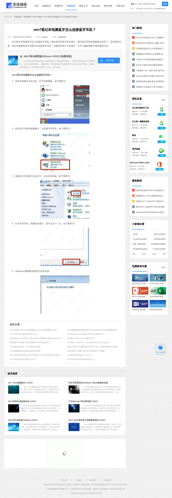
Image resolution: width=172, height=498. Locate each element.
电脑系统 (46, 6)
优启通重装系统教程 (158, 244)
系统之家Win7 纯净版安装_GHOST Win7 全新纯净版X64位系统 (92, 347)
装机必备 (95, 6)
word (143, 254)
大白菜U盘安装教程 (140, 239)
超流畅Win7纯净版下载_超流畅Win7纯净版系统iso (30, 342)
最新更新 (108, 6)
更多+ (164, 100)
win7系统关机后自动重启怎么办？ (23, 359)
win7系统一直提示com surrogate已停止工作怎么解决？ (89, 342)
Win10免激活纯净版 (159, 8)
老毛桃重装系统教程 (140, 249)
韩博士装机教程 (160, 234)
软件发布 (64, 480)
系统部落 (62, 37)
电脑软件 (58, 6)
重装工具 (83, 6)
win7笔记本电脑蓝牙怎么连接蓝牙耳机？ (61, 17)
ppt (134, 254)
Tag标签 (79, 480)
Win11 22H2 (148, 8)
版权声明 (93, 480)
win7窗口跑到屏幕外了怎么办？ (79, 355)
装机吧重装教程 (160, 239)
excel (154, 254)
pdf (164, 254)
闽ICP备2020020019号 (93, 493)
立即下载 (109, 60)
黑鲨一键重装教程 (139, 244)
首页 (36, 6)
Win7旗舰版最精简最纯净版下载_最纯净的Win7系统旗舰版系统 (92, 330)
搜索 (165, 4)
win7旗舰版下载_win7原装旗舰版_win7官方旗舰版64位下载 (33, 330)
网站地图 (107, 480)
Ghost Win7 (139, 8)
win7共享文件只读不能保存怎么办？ (24, 334)
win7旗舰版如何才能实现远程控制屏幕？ (26, 351)
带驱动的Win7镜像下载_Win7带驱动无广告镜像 (86, 351)
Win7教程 (38, 17)
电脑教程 (71, 6)
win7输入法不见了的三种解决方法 (80, 338)
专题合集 (120, 6)
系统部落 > (19, 17)
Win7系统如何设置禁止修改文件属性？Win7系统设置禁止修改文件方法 (38, 355)
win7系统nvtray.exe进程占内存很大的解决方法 (85, 334)
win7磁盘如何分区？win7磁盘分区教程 (25, 347)
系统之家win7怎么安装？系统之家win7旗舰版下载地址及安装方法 (36, 338)
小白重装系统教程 (159, 249)
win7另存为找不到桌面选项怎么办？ (81, 359)
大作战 (135, 234)
